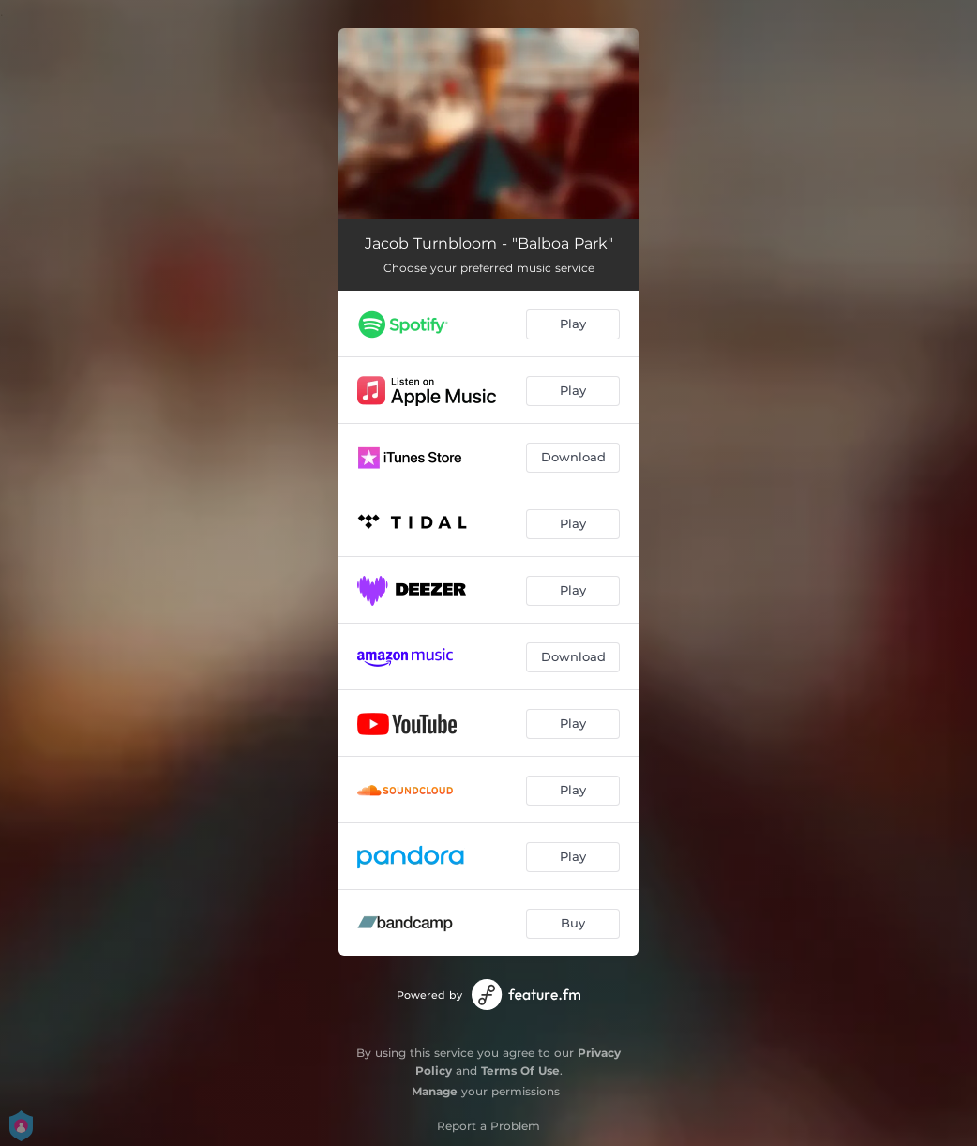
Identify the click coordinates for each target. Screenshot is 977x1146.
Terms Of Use (520, 1070)
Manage (435, 1091)
